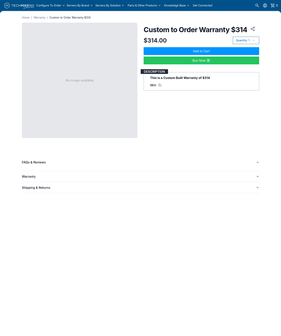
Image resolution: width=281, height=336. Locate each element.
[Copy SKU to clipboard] (155, 85)
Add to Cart (201, 51)
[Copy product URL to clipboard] (252, 29)
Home (25, 17)
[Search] (257, 5)
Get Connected (202, 5)
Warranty (39, 17)
